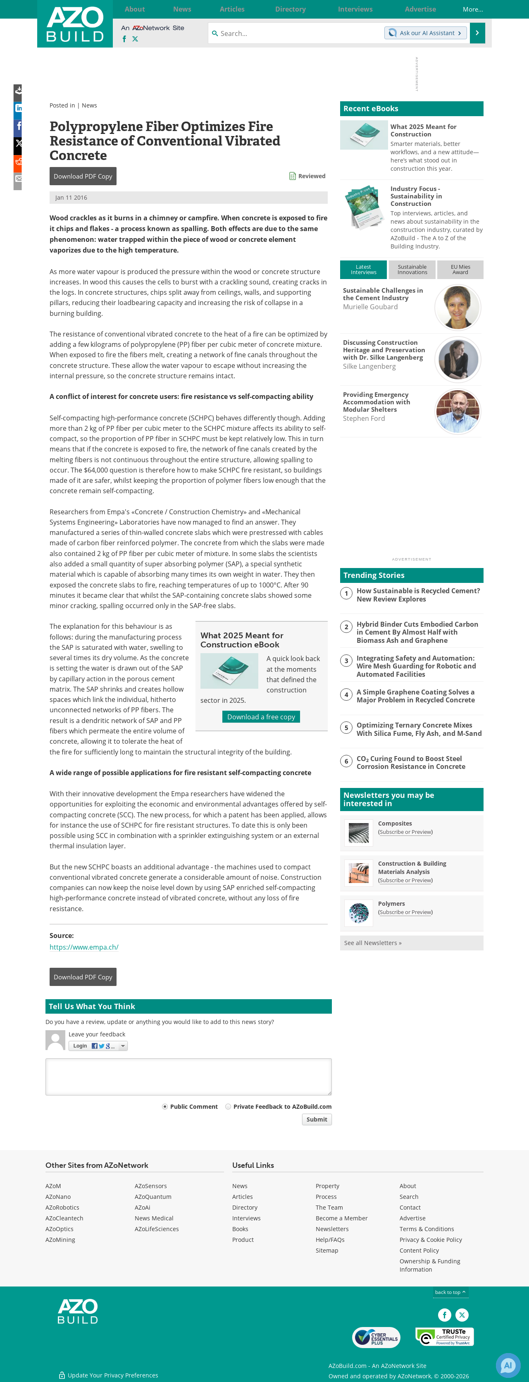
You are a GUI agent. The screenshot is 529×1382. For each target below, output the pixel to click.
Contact (410, 1207)
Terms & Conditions (427, 1229)
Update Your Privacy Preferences (108, 1371)
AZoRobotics (62, 1207)
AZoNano (58, 1197)
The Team (329, 1207)
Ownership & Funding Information (430, 1265)
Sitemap (327, 1250)
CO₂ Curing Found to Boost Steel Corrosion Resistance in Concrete (408, 761)
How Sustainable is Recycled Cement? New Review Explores (415, 594)
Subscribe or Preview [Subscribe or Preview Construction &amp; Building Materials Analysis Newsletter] (405, 879)
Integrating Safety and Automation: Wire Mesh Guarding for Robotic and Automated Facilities (413, 665)
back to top (451, 1292)
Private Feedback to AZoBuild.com (283, 1106)
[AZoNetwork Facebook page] (124, 39)
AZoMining (60, 1240)
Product (243, 1240)
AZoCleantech (64, 1218)
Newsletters (332, 1229)
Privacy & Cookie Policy (431, 1240)
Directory (244, 1207)
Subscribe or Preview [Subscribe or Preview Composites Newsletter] (405, 830)
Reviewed (312, 176)
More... (467, 9)
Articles (242, 1197)
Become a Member (342, 1218)
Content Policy (419, 1250)
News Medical (154, 1218)
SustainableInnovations (412, 269)
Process (326, 1197)
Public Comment (194, 1106)
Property (327, 1186)
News (89, 105)
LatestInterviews (363, 269)
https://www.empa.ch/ (84, 947)
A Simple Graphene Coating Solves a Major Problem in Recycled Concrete (414, 694)
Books (240, 1229)
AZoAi (142, 1207)
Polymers (391, 902)
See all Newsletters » (373, 941)
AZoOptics (59, 1229)
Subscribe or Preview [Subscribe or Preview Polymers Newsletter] (405, 910)
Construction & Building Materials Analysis (412, 866)
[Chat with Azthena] (508, 1365)
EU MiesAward (460, 269)
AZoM (53, 1186)
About (408, 1186)
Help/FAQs (330, 1240)
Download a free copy (261, 716)
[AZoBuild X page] (135, 39)
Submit (317, 1119)
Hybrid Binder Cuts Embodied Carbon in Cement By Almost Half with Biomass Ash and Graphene (419, 632)
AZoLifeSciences (157, 1229)
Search (409, 1197)
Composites (395, 822)
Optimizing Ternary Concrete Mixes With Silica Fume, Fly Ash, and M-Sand (415, 728)
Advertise (413, 1218)
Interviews (246, 1218)
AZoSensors (151, 1186)
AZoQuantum (153, 1197)
